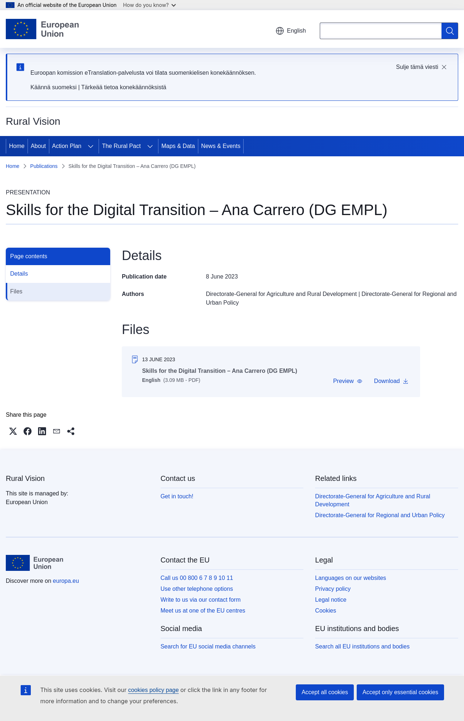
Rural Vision (25, 478)
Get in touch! (177, 496)
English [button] (291, 30)
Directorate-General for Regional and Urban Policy (380, 515)
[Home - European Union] (42, 29)
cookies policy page (153, 690)
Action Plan (67, 146)
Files (16, 291)
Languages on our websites (350, 578)
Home (17, 146)
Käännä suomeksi (53, 87)
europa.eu (66, 581)
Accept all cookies (325, 692)
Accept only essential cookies (400, 692)
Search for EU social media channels (208, 646)
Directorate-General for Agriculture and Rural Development (281, 294)
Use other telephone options (197, 589)
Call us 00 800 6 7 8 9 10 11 (197, 578)
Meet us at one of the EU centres (203, 610)
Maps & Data (178, 146)
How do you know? (149, 5)
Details (19, 274)
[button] (347, 381)
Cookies (325, 610)
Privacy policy (333, 589)
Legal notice (330, 600)
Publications (44, 166)
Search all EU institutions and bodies (362, 646)
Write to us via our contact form (201, 600)
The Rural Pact (121, 146)
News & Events (220, 146)
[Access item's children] (91, 146)
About (38, 146)
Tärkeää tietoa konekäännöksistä (123, 87)
